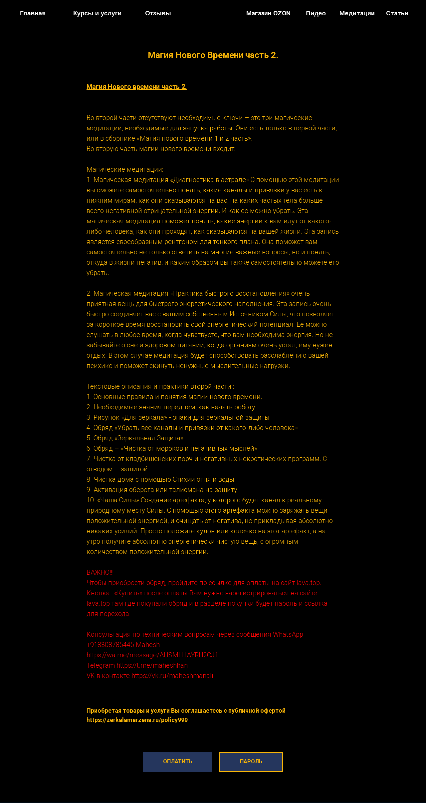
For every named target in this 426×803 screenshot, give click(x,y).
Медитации (357, 13)
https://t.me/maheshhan (152, 665)
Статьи (397, 13)
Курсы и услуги (97, 13)
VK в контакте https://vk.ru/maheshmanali (150, 676)
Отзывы (158, 13)
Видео (316, 13)
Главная (33, 13)
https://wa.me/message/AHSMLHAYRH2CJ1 (152, 655)
